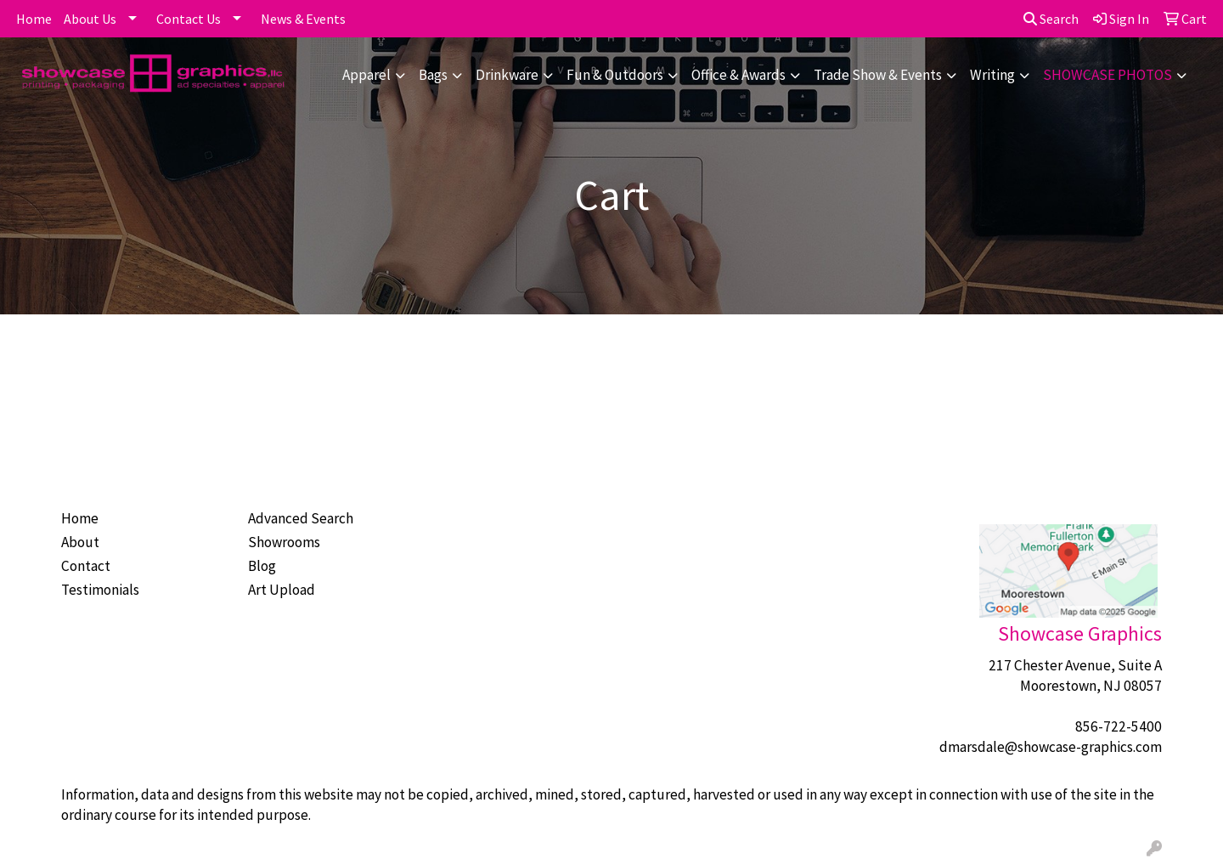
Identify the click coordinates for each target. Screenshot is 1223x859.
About (80, 542)
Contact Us (188, 18)
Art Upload (281, 589)
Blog (262, 566)
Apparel (366, 74)
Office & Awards (738, 74)
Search (1051, 18)
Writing (992, 74)
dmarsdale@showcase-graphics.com (1050, 746)
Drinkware (507, 74)
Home (34, 18)
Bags (433, 74)
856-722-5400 (1118, 726)
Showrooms (284, 542)
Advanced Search (300, 518)
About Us (90, 18)
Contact (85, 566)
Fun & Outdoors (614, 74)
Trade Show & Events (878, 74)
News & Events (303, 18)
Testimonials (100, 589)
